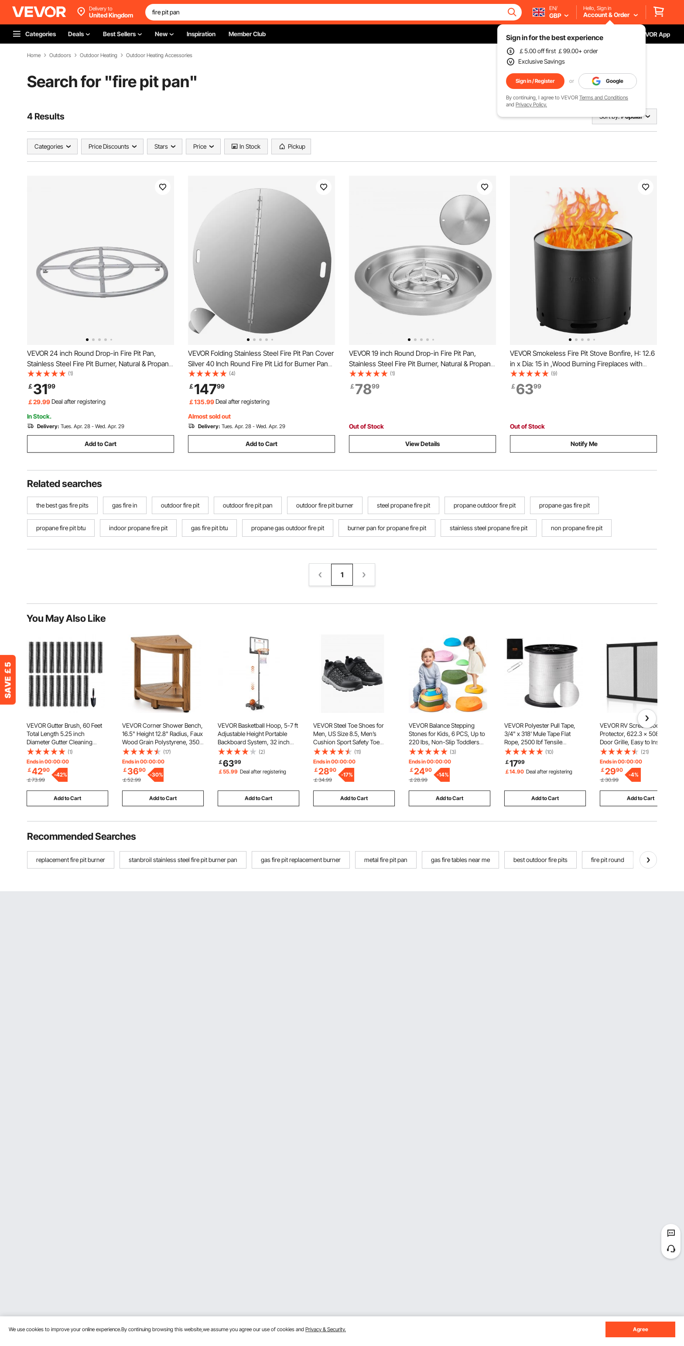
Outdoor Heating (98, 55)
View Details (422, 443)
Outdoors (60, 55)
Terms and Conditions (603, 97)
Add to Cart (100, 443)
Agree (640, 1329)
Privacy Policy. (531, 104)
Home (34, 55)
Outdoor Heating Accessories (159, 55)
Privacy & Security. (325, 1329)
